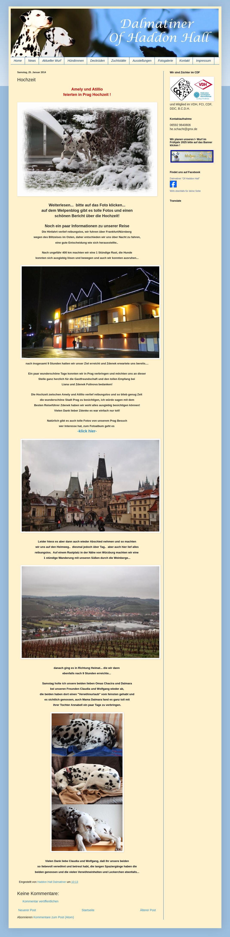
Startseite (88, 910)
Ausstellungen (142, 60)
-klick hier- (87, 431)
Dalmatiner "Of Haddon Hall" (185, 178)
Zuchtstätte (118, 60)
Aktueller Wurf (51, 60)
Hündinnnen (75, 60)
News (32, 60)
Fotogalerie (165, 60)
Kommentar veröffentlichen (40, 901)
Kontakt (184, 60)
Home (18, 60)
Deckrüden (97, 60)
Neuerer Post (27, 910)
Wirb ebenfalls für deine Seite (185, 191)
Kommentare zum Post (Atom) (54, 917)
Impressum (203, 60)
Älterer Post (148, 910)
